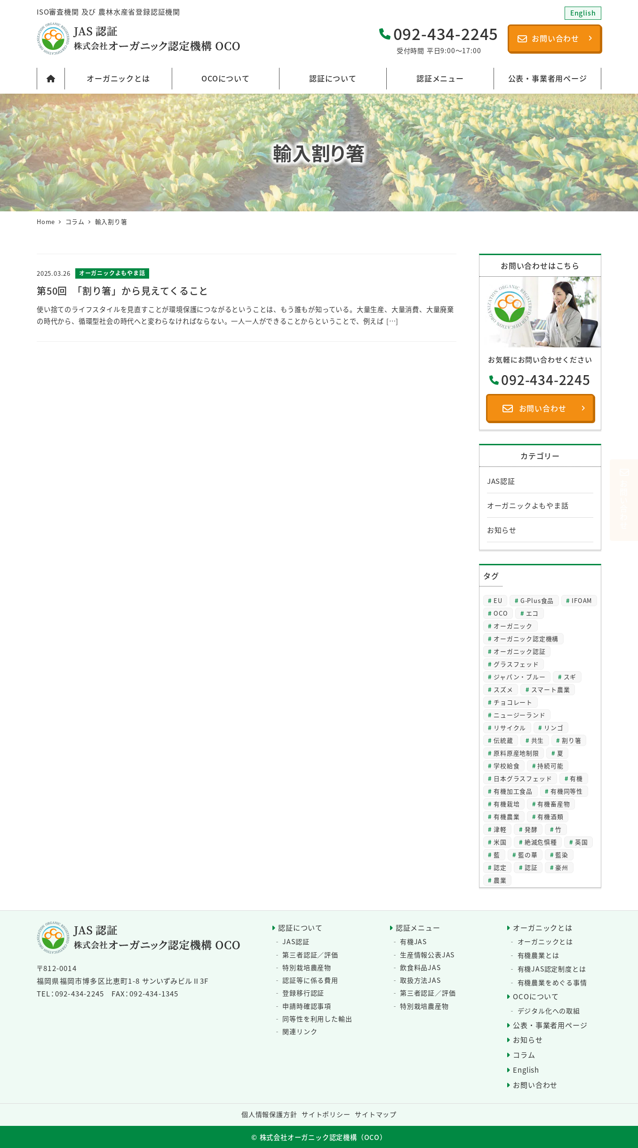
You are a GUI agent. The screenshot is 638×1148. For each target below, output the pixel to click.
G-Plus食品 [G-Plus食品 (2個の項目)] (537, 600)
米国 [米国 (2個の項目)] (500, 841)
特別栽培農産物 (306, 967)
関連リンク (299, 1031)
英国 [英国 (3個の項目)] (581, 841)
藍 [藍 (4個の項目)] (497, 854)
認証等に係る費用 (310, 980)
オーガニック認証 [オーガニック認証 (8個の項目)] (519, 651)
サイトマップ (376, 1114)
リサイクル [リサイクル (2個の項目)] (510, 727)
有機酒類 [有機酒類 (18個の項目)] (550, 816)
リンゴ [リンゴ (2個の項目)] (553, 727)
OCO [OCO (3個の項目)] (501, 613)
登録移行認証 (303, 992)
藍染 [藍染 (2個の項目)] (561, 854)
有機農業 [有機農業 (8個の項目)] (506, 816)
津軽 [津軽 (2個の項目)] (500, 829)
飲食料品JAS (420, 967)
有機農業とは (538, 955)
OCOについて (536, 996)
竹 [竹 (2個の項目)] (558, 829)
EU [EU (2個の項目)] (498, 600)
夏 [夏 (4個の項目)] (560, 752)
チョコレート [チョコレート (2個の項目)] (513, 702)
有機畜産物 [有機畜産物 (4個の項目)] (553, 803)
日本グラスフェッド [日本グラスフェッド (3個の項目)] (523, 778)
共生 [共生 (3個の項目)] (537, 740)
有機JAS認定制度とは (552, 968)
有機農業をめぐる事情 (552, 982)
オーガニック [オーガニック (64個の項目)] (513, 625)
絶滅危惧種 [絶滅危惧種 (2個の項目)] (541, 841)
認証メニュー (418, 927)
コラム (524, 1055)
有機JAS (413, 941)
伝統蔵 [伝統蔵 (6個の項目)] (503, 740)
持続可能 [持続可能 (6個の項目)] (550, 765)
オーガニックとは (542, 927)
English (526, 1070)
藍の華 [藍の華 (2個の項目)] (527, 854)
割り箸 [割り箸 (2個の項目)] (571, 740)
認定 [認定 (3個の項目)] (500, 867)
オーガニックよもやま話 (528, 505)
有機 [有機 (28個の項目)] (576, 778)
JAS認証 (501, 481)
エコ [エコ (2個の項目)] (532, 613)
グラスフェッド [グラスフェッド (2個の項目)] (516, 663)
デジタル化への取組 (549, 1010)
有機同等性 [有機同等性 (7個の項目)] (566, 791)
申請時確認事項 (306, 1006)
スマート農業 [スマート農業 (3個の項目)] (550, 689)
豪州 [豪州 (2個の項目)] (561, 867)
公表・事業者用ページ (550, 1025)
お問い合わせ (535, 1085)
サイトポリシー (326, 1114)
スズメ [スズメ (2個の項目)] (503, 689)
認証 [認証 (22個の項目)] (531, 867)
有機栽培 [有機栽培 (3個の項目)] (506, 803)
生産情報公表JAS (427, 954)
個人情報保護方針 (269, 1114)
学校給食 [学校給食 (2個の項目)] (506, 765)
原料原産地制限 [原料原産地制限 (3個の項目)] (516, 752)
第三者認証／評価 (310, 954)
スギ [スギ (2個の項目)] (570, 676)
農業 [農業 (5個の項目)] (500, 879)
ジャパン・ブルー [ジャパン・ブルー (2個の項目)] (519, 676)
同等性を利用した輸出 (317, 1018)
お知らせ (502, 530)
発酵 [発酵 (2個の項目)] (531, 829)
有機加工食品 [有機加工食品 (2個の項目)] (513, 791)
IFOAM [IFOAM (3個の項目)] (582, 600)
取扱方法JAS (420, 980)
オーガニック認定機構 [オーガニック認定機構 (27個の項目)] (526, 638)
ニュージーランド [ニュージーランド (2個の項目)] (519, 714)
